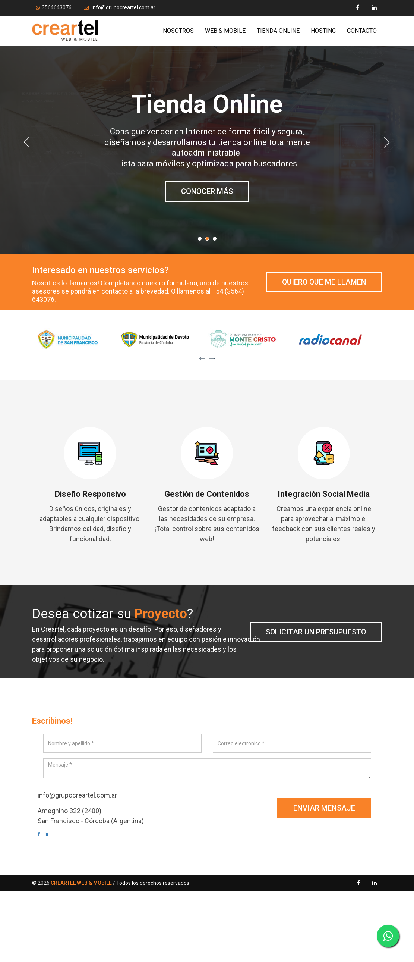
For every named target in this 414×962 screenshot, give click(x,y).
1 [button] (201, 240)
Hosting (323, 30)
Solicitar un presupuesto (315, 632)
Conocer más (207, 202)
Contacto (362, 30)
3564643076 (54, 7)
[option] (207, 149)
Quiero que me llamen (323, 282)
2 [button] (209, 240)
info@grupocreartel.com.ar (119, 7)
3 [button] (216, 240)
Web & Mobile (225, 30)
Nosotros (178, 30)
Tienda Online (278, 30)
